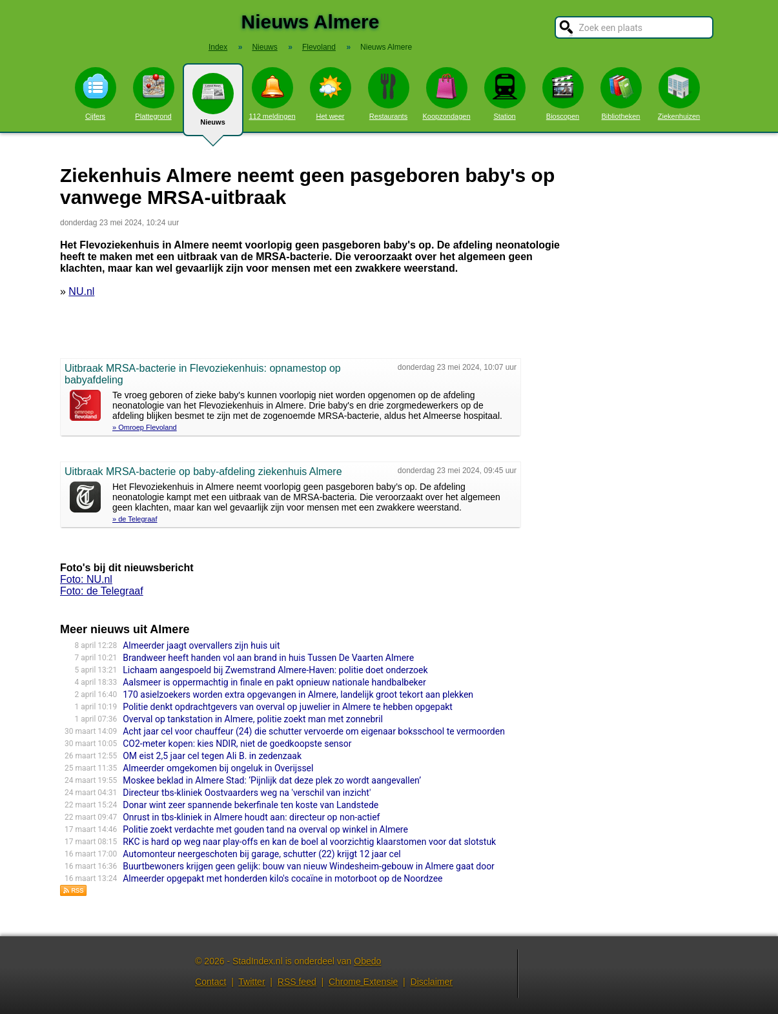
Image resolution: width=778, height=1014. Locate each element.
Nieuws (213, 104)
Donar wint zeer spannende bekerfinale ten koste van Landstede (250, 805)
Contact (210, 982)
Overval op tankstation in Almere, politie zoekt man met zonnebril (253, 719)
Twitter (251, 982)
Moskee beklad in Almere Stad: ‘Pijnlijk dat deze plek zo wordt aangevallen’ (272, 780)
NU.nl (81, 291)
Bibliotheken (621, 93)
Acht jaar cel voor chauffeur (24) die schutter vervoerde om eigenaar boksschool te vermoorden (314, 731)
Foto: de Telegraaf (101, 590)
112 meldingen (272, 93)
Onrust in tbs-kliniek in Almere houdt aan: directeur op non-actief (251, 817)
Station (505, 93)
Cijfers (95, 93)
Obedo (367, 961)
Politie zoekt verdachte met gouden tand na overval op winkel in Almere (265, 829)
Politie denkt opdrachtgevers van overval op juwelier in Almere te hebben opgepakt (288, 707)
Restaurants (388, 93)
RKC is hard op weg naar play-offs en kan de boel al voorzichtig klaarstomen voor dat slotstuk (309, 842)
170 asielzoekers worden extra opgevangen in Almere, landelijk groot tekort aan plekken (298, 694)
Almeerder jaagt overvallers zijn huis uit (201, 645)
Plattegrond (153, 93)
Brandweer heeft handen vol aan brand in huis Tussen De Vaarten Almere (268, 658)
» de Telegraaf (135, 519)
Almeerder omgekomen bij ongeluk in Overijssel (218, 768)
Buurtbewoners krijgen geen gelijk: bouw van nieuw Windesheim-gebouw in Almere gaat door (309, 866)
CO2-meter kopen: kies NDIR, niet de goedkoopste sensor (237, 743)
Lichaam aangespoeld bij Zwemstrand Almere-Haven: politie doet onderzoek (275, 670)
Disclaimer (432, 982)
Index (218, 47)
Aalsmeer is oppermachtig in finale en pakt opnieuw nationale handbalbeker (274, 682)
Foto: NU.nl (86, 579)
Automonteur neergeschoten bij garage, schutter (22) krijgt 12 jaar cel (262, 854)
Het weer (330, 93)
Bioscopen (563, 93)
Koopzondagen (446, 93)
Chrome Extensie (363, 982)
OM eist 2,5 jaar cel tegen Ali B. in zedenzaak (212, 756)
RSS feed (297, 982)
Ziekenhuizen (679, 93)
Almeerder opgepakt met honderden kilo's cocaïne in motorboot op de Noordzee (282, 878)
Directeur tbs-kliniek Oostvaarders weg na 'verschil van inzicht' (247, 792)
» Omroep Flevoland (144, 427)
